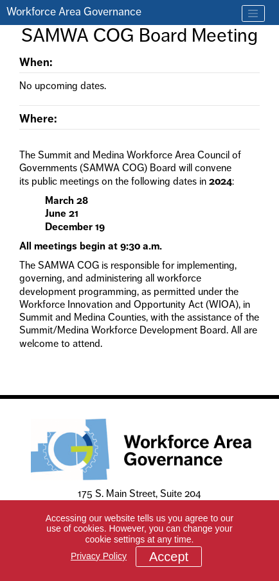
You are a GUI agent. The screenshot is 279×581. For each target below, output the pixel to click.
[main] (139, 200)
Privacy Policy (99, 556)
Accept (168, 557)
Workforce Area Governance (73, 11)
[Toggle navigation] (253, 13)
